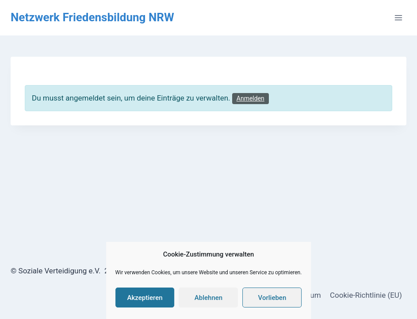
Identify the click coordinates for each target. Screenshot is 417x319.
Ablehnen (208, 298)
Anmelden (250, 98)
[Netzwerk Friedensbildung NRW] (92, 17)
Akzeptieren (145, 298)
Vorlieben (272, 298)
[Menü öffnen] (398, 17)
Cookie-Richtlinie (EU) (366, 295)
